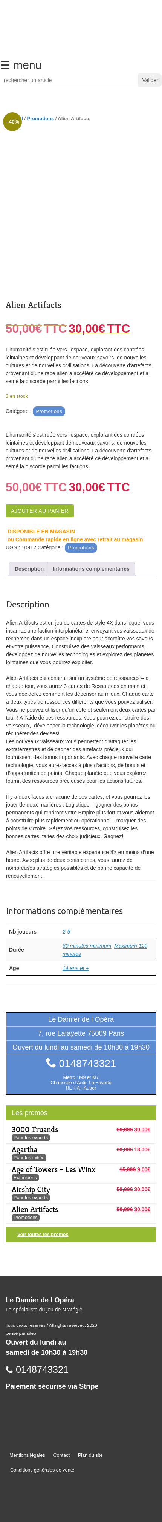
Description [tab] (29, 569)
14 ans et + (76, 968)
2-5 (66, 932)
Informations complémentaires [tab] (91, 569)
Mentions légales (27, 1455)
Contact (61, 1455)
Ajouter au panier (40, 511)
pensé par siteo (21, 1333)
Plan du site (90, 1455)
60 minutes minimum (87, 946)
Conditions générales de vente (42, 1470)
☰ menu (20, 65)
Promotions (40, 118)
